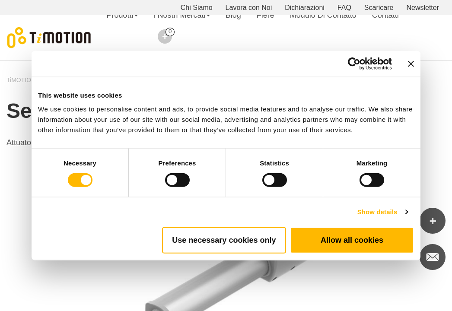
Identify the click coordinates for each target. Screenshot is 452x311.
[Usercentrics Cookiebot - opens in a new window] (354, 63)
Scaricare (379, 7)
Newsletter (422, 7)
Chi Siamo (197, 7)
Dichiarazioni (305, 7)
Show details (377, 212)
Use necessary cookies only (224, 239)
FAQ (344, 7)
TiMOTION (20, 79)
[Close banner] (411, 64)
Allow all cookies (352, 239)
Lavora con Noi (249, 7)
